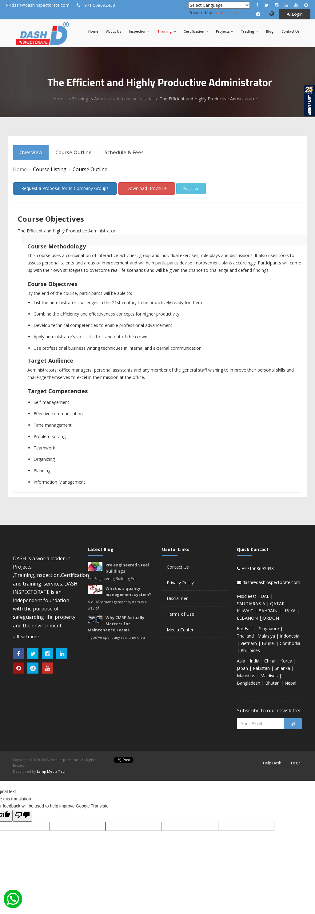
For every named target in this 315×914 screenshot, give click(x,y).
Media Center (180, 630)
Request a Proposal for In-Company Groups (65, 188)
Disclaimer (177, 598)
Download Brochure (146, 188)
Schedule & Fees (124, 152)
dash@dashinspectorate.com (41, 5)
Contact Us (290, 31)
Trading (249, 31)
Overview (30, 152)
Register (191, 188)
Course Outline (73, 152)
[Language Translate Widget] (219, 5)
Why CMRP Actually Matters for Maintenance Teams (116, 624)
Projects (224, 31)
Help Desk (272, 763)
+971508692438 (255, 568)
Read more (26, 636)
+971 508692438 (98, 5)
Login (295, 14)
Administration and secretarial (124, 99)
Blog (270, 31)
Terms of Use (180, 614)
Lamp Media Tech (51, 771)
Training (166, 31)
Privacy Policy (180, 583)
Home (93, 31)
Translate (228, 12)
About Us (113, 31)
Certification (196, 31)
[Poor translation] (22, 816)
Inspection (139, 31)
